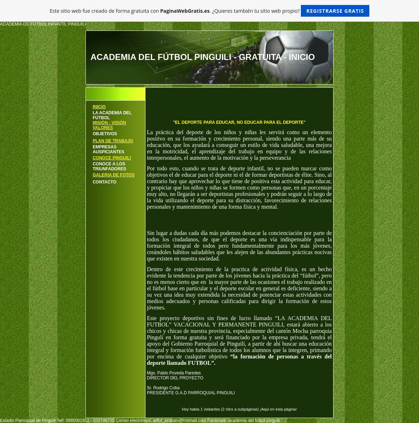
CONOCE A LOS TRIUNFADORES (109, 166)
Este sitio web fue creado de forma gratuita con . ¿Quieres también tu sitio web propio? (209, 11)
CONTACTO (104, 182)
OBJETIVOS (105, 133)
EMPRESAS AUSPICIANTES (108, 149)
